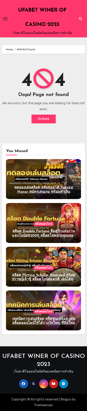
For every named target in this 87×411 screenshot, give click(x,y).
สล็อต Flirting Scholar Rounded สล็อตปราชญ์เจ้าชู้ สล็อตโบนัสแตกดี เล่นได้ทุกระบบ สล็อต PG (43, 279)
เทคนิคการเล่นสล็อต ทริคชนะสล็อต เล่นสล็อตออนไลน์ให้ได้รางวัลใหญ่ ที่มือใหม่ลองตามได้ (43, 323)
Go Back (43, 119)
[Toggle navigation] (5, 18)
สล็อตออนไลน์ (43, 224)
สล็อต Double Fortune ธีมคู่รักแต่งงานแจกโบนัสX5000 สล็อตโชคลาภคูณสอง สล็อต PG (43, 235)
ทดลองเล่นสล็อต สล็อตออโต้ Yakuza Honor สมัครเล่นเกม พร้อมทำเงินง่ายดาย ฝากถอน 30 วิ (43, 192)
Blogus (66, 399)
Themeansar (43, 405)
